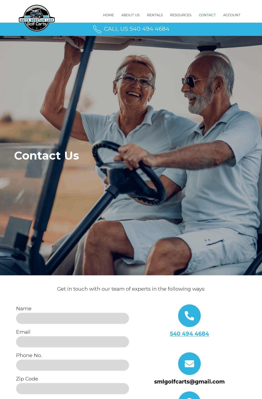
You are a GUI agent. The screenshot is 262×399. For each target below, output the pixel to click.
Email (72, 338)
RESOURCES (182, 15)
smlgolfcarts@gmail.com (189, 381)
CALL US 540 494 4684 (131, 28)
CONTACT (208, 15)
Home (111, 15)
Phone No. (72, 361)
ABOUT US (133, 15)
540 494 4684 (189, 333)
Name (72, 314)
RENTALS (157, 15)
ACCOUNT (232, 15)
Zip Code (72, 385)
